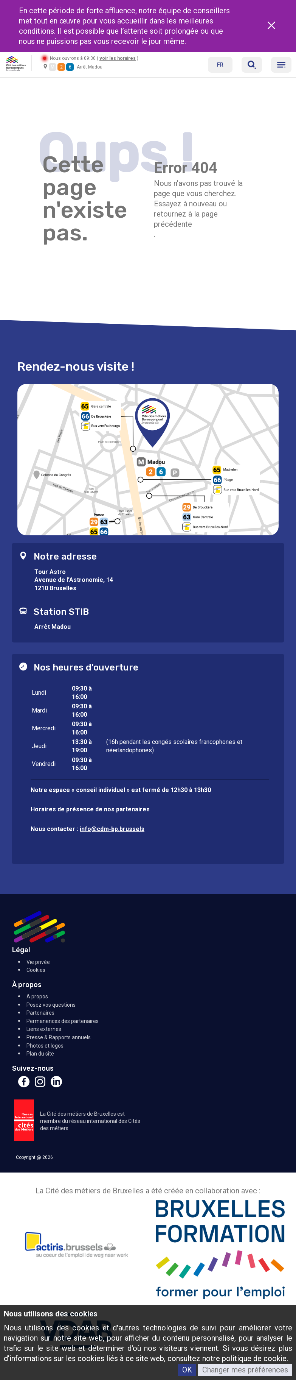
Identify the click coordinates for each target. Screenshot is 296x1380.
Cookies (35, 970)
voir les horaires (117, 58)
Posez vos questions (51, 1005)
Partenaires (40, 1013)
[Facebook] (23, 1085)
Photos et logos (45, 1046)
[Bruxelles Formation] (220, 1251)
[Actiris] (76, 1250)
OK (187, 1369)
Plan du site (40, 1054)
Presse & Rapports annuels (58, 1037)
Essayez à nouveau (185, 203)
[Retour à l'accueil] (15, 63)
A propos (37, 996)
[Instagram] (40, 1085)
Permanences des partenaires (62, 1021)
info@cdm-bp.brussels (112, 829)
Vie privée (38, 962)
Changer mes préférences (245, 1369)
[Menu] (281, 65)
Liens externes (43, 1029)
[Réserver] (252, 65)
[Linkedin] (56, 1085)
